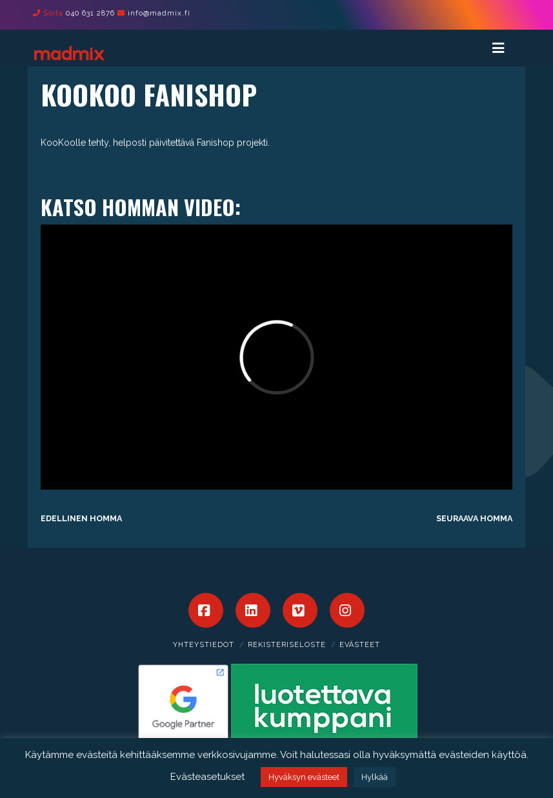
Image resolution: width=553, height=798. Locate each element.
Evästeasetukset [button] (207, 777)
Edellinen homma (81, 518)
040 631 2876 (90, 13)
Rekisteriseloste (287, 645)
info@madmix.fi (159, 13)
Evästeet (359, 645)
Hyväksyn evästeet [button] (303, 777)
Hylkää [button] (374, 777)
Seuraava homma (474, 518)
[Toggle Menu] (504, 48)
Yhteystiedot (203, 645)
